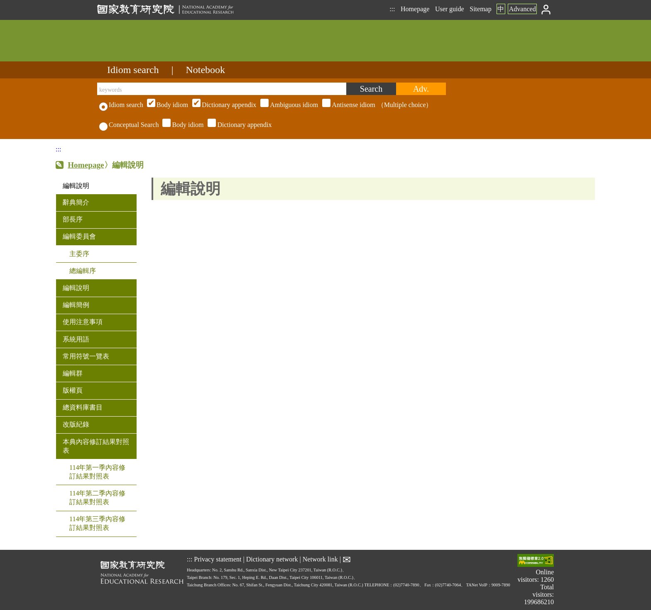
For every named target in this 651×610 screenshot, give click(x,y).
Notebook (205, 69)
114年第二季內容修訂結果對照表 (97, 497)
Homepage (415, 8)
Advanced (522, 8)
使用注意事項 (83, 321)
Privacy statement (217, 558)
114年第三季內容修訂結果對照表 (97, 523)
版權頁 (73, 390)
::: (392, 8)
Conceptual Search (129, 124)
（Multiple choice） (288, 105)
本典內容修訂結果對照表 (96, 446)
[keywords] (221, 89)
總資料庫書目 (83, 407)
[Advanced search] (421, 89)
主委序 (79, 253)
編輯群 (73, 373)
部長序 (73, 219)
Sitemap (480, 8)
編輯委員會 (79, 236)
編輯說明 (76, 185)
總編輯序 (82, 270)
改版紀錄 (76, 424)
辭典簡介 (76, 202)
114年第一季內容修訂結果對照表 (97, 472)
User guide (449, 8)
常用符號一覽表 (86, 356)
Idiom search (133, 69)
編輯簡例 (76, 304)
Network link (320, 558)
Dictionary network (272, 558)
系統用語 (76, 339)
